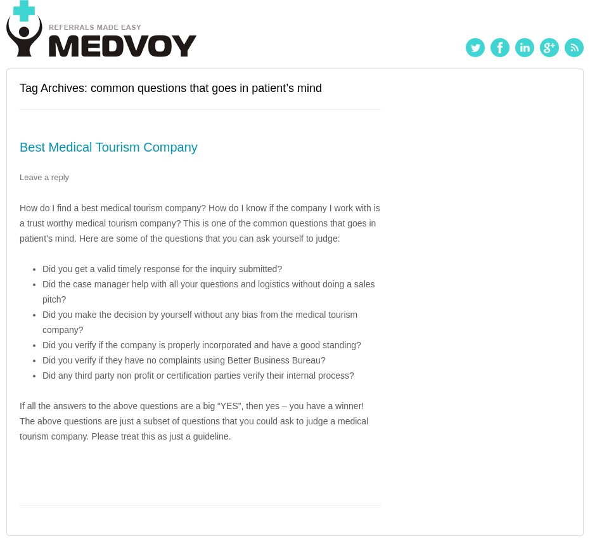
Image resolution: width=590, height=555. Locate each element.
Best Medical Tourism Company (109, 147)
